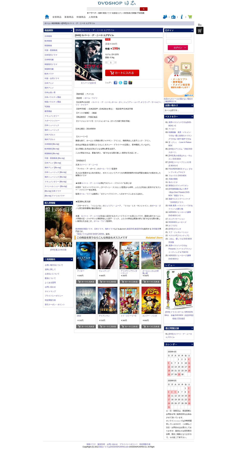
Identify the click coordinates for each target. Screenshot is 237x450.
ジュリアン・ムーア (131, 102)
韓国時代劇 (49, 69)
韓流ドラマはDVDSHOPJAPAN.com (114, 447)
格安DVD (138, 229)
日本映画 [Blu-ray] (52, 144)
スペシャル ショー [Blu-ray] (56, 186)
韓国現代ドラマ (51, 64)
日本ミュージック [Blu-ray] (55, 172)
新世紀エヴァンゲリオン (178, 186)
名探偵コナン (117, 13)
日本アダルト (50, 135)
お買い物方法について (54, 265)
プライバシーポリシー (54, 296)
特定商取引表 (50, 300)
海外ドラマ (109, 229)
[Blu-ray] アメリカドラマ (55, 196)
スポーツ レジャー (52, 121)
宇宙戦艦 (140, 13)
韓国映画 (48, 46)
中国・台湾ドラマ (52, 78)
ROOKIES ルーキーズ (177, 222)
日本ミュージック (52, 125)
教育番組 (48, 111)
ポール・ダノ (117, 102)
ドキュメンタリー (52, 116)
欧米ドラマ (49, 74)
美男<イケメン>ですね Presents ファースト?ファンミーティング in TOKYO (180, 248)
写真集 (47, 106)
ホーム (47, 23)
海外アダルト (50, 139)
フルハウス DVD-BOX (177, 176)
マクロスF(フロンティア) (179, 235)
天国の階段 (173, 179)
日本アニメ (49, 83)
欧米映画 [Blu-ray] (52, 149)
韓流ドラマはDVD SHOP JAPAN (90, 234)
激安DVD (130, 229)
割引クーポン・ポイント (55, 304)
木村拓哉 (127, 13)
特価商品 (81, 17)
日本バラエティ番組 (53, 97)
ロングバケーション (177, 219)
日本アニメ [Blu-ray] (53, 163)
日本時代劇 (49, 60)
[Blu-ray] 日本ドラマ (53, 191)
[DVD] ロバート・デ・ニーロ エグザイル (78, 23)
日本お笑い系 (50, 92)
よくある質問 (50, 283)
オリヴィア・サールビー (151, 102)
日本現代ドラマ (51, 55)
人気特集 (93, 17)
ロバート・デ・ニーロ (101, 102)
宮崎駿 (134, 13)
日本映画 (48, 36)
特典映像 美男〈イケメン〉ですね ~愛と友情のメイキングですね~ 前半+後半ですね (180, 135)
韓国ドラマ (107, 13)
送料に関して (50, 269)
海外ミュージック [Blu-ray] (55, 177)
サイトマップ (50, 291)
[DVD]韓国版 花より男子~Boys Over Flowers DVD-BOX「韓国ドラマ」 (179, 192)
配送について (50, 278)
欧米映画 (56, 23)
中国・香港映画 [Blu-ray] (55, 158)
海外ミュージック (52, 130)
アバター (172, 129)
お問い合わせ (50, 287)
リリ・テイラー (82, 105)
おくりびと (173, 225)
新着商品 (69, 17)
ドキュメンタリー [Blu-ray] (55, 182)
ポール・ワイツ (91, 98)
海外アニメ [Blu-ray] (53, 167)
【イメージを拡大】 (88, 83)
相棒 (100, 13)
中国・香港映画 (51, 50)
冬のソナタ (173, 182)
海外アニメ (49, 88)
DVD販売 (155, 229)
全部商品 (57, 17)
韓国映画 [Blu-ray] (52, 153)
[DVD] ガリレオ (175, 229)
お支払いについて (52, 274)
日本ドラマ (98, 229)
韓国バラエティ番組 (53, 102)
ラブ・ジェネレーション (178, 232)
